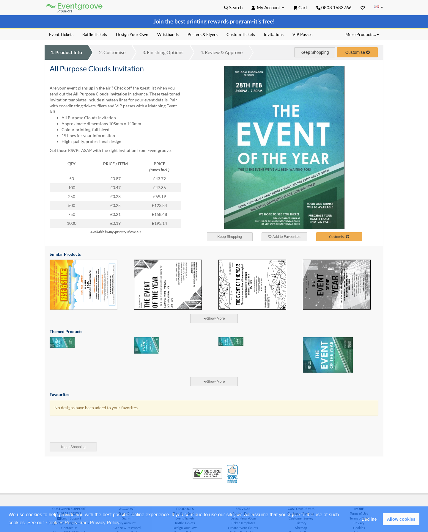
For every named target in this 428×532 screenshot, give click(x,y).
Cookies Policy (62, 522)
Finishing (162, 52)
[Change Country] (378, 7)
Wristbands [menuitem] (168, 34)
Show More (214, 318)
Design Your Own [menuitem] (132, 34)
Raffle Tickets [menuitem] (94, 34)
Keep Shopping (314, 52)
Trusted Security (207, 473)
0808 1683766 (334, 7)
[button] (123, 523)
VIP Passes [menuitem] (302, 34)
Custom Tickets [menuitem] (240, 34)
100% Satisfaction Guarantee (233, 473)
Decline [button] (369, 519)
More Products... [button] (362, 34)
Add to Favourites (284, 237)
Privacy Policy (105, 522)
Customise (112, 52)
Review (221, 52)
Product (66, 52)
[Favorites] (362, 7)
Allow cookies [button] (401, 519)
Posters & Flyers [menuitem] (203, 34)
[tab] (214, 318)
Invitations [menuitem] (274, 34)
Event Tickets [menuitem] (61, 34)
